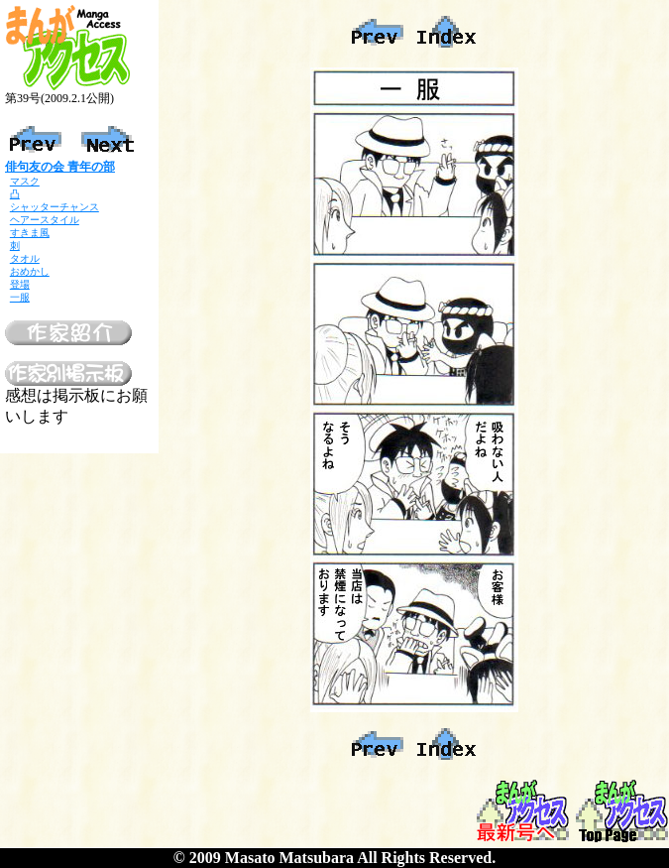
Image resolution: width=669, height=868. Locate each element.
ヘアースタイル (44, 219)
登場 (20, 284)
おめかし (30, 271)
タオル (25, 258)
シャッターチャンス (54, 206)
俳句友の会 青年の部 (60, 167)
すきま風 (30, 232)
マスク (25, 181)
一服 (20, 297)
